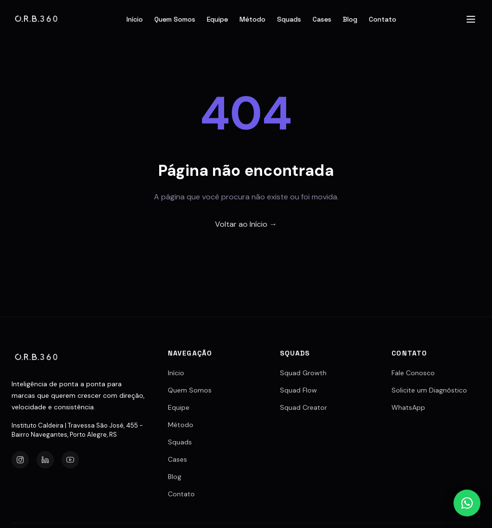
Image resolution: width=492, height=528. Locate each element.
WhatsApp (408, 407)
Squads (289, 19)
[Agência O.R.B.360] (37, 19)
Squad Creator (303, 407)
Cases (322, 19)
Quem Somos (174, 19)
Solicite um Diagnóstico (429, 390)
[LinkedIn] (45, 459)
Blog (350, 19)
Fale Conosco (413, 372)
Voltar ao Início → (246, 224)
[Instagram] (20, 459)
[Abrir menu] (470, 19)
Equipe (217, 19)
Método (252, 19)
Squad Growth (303, 372)
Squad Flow (298, 390)
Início (134, 19)
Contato (382, 19)
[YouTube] (70, 459)
